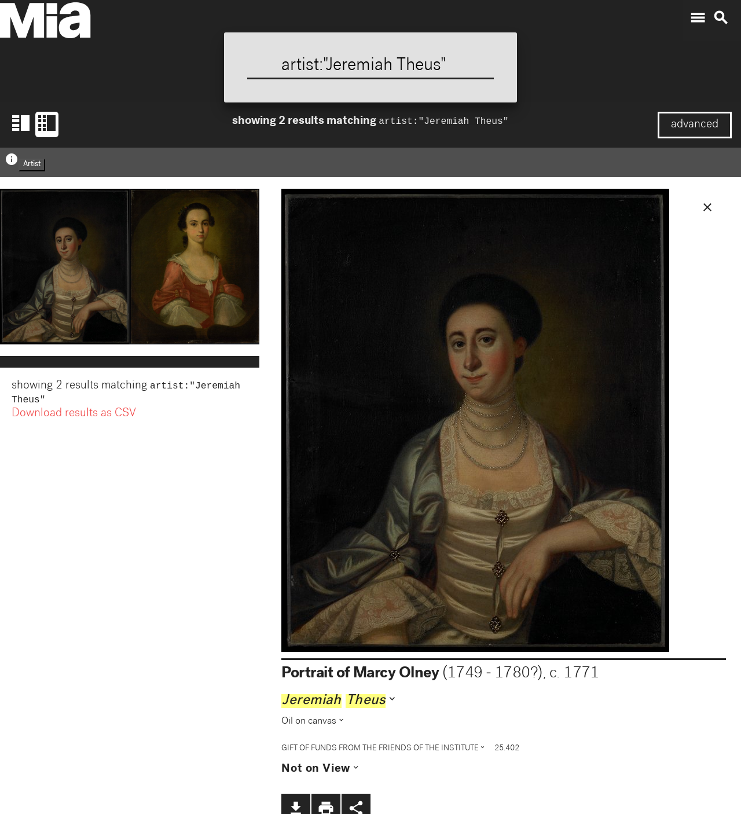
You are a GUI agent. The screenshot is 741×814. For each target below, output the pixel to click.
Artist (32, 164)
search (720, 18)
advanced (694, 125)
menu (697, 18)
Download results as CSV (74, 416)
